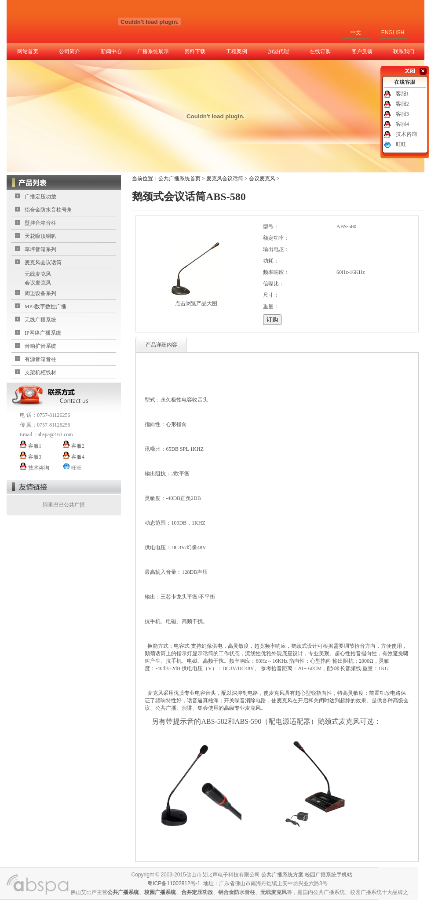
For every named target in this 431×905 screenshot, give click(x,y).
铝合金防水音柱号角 (48, 210)
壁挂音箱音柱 (40, 223)
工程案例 (236, 51)
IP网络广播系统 (43, 333)
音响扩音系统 (40, 346)
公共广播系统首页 (179, 178)
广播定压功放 (40, 196)
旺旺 (401, 144)
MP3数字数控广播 (45, 306)
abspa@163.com (55, 434)
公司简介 (69, 51)
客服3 (402, 114)
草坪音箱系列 (40, 249)
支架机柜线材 (40, 372)
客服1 (402, 94)
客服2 (402, 104)
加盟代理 (278, 51)
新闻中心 (111, 51)
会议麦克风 (38, 283)
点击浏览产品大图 (196, 303)
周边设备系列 (40, 293)
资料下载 (194, 51)
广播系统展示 (153, 51)
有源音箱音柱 (40, 359)
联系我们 (403, 51)
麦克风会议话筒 (43, 262)
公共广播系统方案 (282, 875)
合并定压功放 (197, 892)
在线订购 (320, 51)
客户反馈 (362, 51)
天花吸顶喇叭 (40, 236)
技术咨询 (406, 134)
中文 (356, 32)
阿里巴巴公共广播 (64, 505)
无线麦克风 (38, 274)
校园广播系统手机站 (328, 875)
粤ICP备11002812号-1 (173, 883)
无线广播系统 (40, 320)
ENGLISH (393, 32)
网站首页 (27, 51)
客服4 (402, 124)
